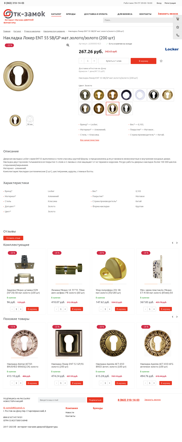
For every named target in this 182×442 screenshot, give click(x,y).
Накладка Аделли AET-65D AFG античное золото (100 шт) (156, 365)
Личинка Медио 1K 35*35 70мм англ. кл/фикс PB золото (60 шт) (68, 291)
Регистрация (170, 3)
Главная (6, 31)
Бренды (98, 408)
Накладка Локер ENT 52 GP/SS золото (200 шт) (67, 365)
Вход (159, 3)
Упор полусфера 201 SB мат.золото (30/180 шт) (108, 291)
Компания (72, 408)
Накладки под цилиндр (54, 31)
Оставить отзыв (13, 238)
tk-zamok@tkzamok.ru (14, 408)
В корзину (143, 61)
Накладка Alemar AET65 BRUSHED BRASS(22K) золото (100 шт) (22, 365)
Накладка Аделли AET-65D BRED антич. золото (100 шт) (111, 365)
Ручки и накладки (32, 31)
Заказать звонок (168, 13)
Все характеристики (89, 140)
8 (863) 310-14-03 (14, 3)
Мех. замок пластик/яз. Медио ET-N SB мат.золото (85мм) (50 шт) (156, 291)
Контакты (70, 416)
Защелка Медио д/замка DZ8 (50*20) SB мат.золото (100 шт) (23, 291)
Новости (70, 412)
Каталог (17, 31)
